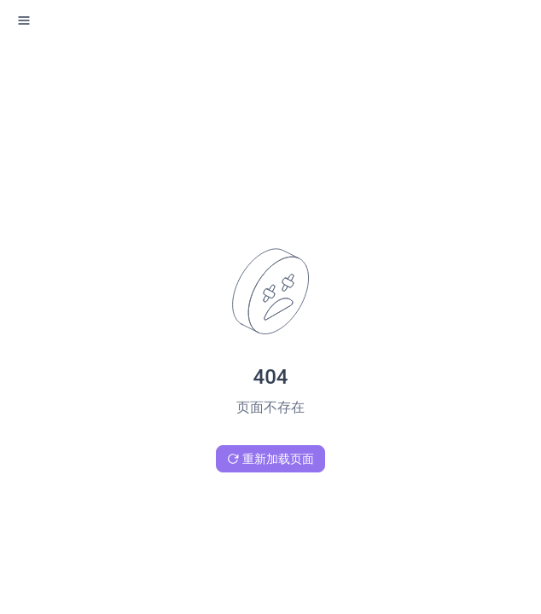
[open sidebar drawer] (24, 20)
